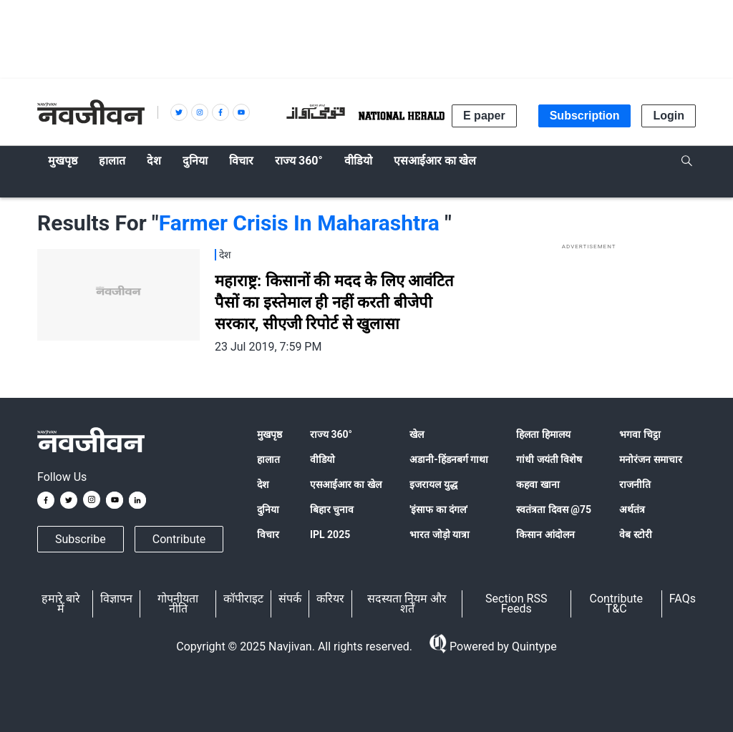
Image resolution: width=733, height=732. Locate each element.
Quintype (533, 646)
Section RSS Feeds (516, 603)
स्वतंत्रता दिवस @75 (553, 509)
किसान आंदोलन (545, 534)
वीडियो (322, 459)
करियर (330, 598)
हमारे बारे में (61, 603)
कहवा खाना (537, 484)
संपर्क (289, 598)
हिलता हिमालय (543, 434)
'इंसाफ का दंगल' (438, 509)
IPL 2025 (330, 534)
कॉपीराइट (243, 598)
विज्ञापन (116, 598)
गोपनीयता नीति (177, 603)
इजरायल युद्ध (433, 484)
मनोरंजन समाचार (650, 459)
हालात (268, 459)
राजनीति (635, 484)
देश (263, 484)
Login (668, 115)
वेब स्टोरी (635, 534)
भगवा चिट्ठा (639, 434)
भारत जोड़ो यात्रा (439, 534)
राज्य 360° (331, 434)
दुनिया (268, 509)
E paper (484, 115)
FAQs (682, 598)
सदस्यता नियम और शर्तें (407, 603)
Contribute (178, 539)
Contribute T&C (616, 603)
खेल (416, 434)
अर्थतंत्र (632, 509)
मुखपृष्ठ (269, 434)
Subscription (585, 115)
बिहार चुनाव (332, 509)
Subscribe (80, 539)
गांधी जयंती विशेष (549, 459)
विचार (268, 534)
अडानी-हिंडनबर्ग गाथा (448, 459)
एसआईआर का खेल (346, 484)
